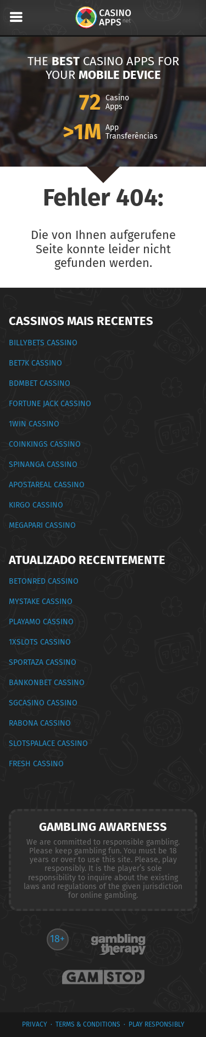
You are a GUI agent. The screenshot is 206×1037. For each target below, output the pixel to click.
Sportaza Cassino (42, 662)
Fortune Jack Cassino (50, 403)
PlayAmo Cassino (41, 621)
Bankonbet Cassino (47, 682)
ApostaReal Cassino (47, 484)
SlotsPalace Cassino (48, 743)
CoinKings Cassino (45, 444)
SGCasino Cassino (43, 703)
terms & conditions (87, 1024)
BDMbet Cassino (39, 383)
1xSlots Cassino (40, 642)
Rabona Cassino (40, 723)
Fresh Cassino (36, 763)
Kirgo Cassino (36, 505)
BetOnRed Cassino (44, 581)
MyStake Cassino (41, 601)
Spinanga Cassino (43, 464)
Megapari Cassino (42, 525)
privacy (34, 1024)
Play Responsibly (157, 1024)
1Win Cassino (34, 424)
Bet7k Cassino (35, 363)
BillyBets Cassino (43, 342)
